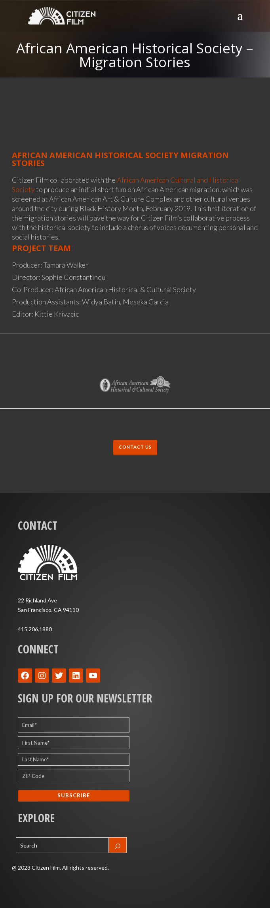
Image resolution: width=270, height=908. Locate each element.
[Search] (117, 845)
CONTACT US (135, 447)
